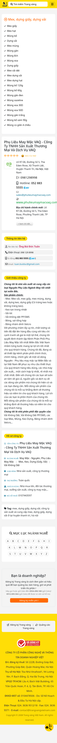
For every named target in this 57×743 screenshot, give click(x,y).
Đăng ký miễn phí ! (29, 600)
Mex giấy (12, 26)
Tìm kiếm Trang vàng (23, 4)
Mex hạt (11, 30)
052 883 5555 (21, 258)
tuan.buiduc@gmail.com (27, 264)
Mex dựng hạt (14, 80)
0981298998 (28, 177)
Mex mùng (13, 45)
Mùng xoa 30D (15, 105)
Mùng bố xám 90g (17, 120)
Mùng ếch (12, 55)
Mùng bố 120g (15, 85)
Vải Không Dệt (12, 465)
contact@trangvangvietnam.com (37, 710)
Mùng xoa (12, 60)
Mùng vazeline (15, 100)
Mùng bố (12, 35)
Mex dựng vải (14, 75)
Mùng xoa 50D (15, 110)
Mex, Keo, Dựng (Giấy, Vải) (33, 461)
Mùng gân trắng (16, 115)
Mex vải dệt (13, 70)
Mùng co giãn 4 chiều (19, 125)
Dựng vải (12, 40)
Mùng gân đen (15, 95)
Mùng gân (12, 50)
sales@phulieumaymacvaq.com (33, 195)
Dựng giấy (12, 65)
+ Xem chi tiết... (24, 223)
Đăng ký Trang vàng (20, 624)
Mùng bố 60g (14, 90)
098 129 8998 (27, 252)
